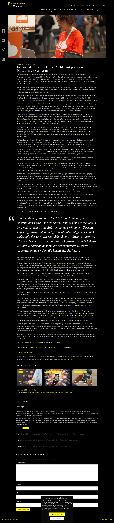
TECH (50, 10)
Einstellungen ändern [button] (57, 518)
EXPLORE (70, 10)
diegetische (77, 117)
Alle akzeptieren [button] (57, 514)
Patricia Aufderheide (79, 132)
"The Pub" (69, 359)
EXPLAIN (62, 10)
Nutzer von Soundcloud (77, 292)
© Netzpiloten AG (106, 519)
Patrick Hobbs (42, 104)
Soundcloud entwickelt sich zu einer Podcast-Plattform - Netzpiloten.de (46, 446)
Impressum (6, 519)
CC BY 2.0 (75, 347)
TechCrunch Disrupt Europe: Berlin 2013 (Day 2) (44, 347)
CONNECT (90, 10)
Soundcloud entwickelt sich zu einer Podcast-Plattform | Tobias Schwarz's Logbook (50, 440)
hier (45, 132)
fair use (42, 393)
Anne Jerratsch (59, 342)
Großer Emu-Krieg (23, 108)
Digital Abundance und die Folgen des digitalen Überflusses (56, 381)
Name (18, 485)
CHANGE (49, 372)
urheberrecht (68, 393)
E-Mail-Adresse (21, 493)
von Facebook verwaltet (86, 315)
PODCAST (44, 10)
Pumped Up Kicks (33, 121)
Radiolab (20, 119)
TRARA (56, 10)
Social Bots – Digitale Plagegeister (26, 383)
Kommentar (20, 463)
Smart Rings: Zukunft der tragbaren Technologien (83, 383)
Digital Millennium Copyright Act (46, 163)
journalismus (50, 393)
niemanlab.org (37, 342)
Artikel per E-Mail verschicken (27, 390)
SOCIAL (19, 64)
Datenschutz (15, 519)
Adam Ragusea (33, 64)
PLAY (76, 10)
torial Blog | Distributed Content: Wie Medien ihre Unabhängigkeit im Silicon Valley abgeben (53, 434)
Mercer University (90, 104)
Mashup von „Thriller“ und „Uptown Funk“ (65, 265)
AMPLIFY (82, 10)
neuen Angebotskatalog (56, 313)
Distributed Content (32, 393)
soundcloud (59, 393)
